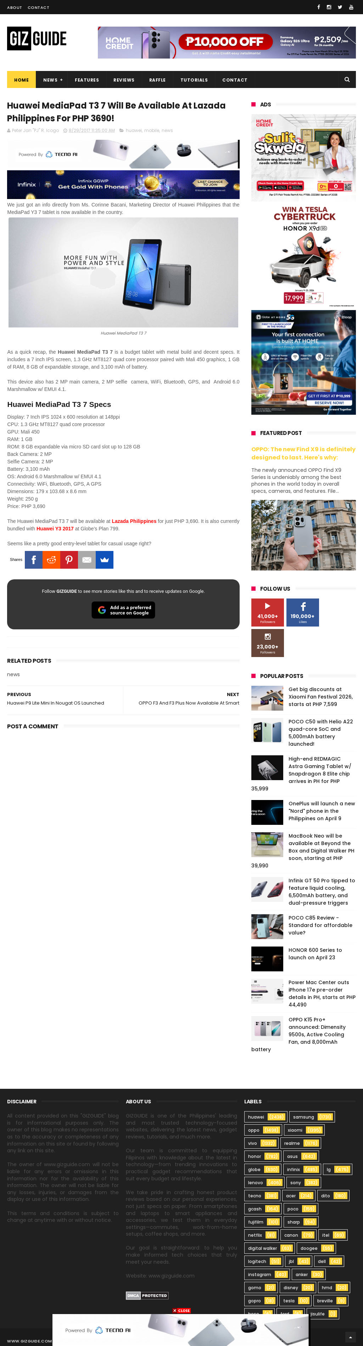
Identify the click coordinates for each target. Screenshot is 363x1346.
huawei (134, 130)
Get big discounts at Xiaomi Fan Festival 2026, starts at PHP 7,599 (321, 697)
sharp (293, 1222)
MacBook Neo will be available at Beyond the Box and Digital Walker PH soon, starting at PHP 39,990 (302, 850)
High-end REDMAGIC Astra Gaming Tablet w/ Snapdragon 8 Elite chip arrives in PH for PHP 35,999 (301, 773)
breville (325, 1301)
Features (87, 80)
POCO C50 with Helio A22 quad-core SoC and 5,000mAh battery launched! (321, 733)
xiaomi (295, 1130)
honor (254, 1156)
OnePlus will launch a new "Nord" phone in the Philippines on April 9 (322, 811)
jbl (291, 1261)
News (50, 80)
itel (325, 1235)
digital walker (262, 1248)
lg (329, 1169)
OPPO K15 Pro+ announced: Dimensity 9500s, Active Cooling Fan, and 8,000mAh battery (298, 1034)
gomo (254, 1288)
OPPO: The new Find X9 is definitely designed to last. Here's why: (303, 453)
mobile (151, 130)
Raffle (157, 80)
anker (302, 1274)
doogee (309, 1248)
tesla (289, 1301)
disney (291, 1288)
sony (295, 1183)
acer (291, 1196)
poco (292, 1209)
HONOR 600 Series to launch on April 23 (315, 954)
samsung (303, 1117)
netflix (255, 1235)
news (167, 130)
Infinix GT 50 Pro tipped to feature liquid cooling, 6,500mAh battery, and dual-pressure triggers (322, 891)
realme (292, 1143)
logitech (257, 1261)
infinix (293, 1169)
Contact (39, 7)
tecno (254, 1196)
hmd (327, 1288)
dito (325, 1196)
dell (322, 1261)
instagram (259, 1274)
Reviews (124, 80)
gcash (255, 1209)
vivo (252, 1143)
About (14, 7)
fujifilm (255, 1222)
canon (291, 1235)
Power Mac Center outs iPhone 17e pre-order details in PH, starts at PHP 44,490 (322, 993)
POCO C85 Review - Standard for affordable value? (320, 925)
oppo (253, 1130)
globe (254, 1169)
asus (292, 1156)
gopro (254, 1301)
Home (21, 80)
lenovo (255, 1183)
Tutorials (194, 80)
